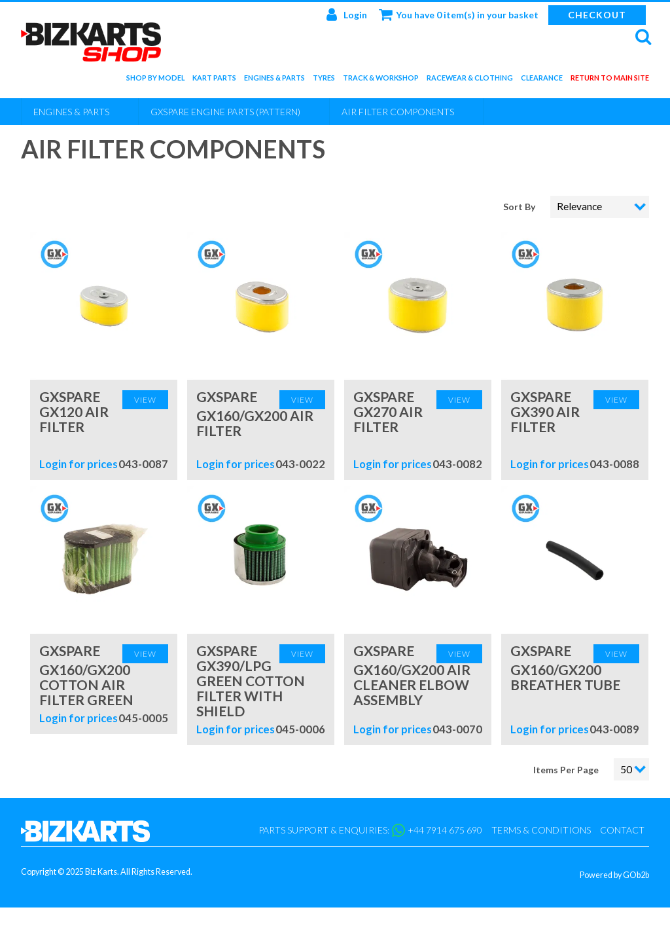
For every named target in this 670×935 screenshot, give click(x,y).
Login (346, 14)
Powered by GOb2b (614, 875)
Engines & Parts (274, 80)
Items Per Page (566, 769)
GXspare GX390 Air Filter (545, 411)
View (145, 400)
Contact (622, 829)
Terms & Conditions (541, 829)
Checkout (597, 14)
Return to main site (610, 80)
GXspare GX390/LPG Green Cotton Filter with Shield (250, 680)
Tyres (324, 80)
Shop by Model (155, 80)
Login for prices (78, 464)
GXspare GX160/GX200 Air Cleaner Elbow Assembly (411, 675)
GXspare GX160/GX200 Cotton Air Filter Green (86, 675)
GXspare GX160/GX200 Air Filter (254, 413)
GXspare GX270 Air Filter (388, 411)
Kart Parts (214, 80)
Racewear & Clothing (470, 80)
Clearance (542, 80)
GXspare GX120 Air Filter (74, 411)
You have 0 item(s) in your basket (458, 14)
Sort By (520, 206)
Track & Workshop (381, 80)
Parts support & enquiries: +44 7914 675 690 (370, 830)
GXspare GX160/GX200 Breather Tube (565, 667)
